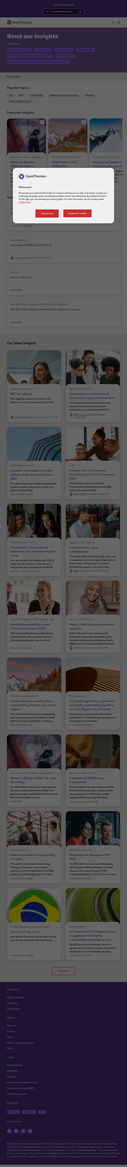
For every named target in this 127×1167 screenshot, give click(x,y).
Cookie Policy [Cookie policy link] (25, 202)
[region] (63, 195)
